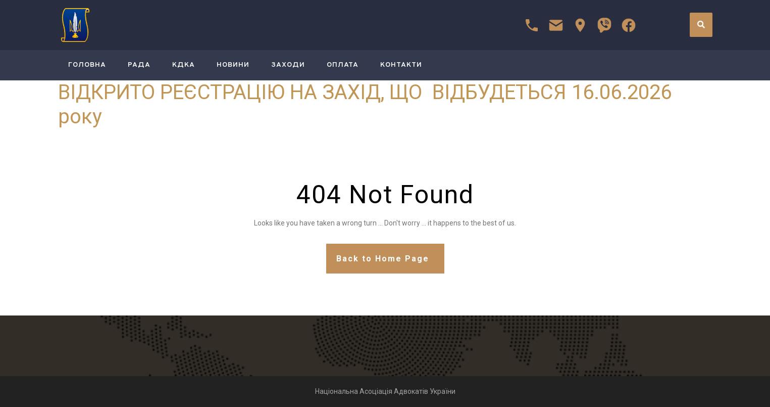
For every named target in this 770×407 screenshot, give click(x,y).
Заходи (288, 65)
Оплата (342, 65)
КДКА (183, 65)
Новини (233, 65)
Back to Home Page (382, 258)
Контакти (401, 65)
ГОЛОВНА (87, 65)
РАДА (139, 65)
